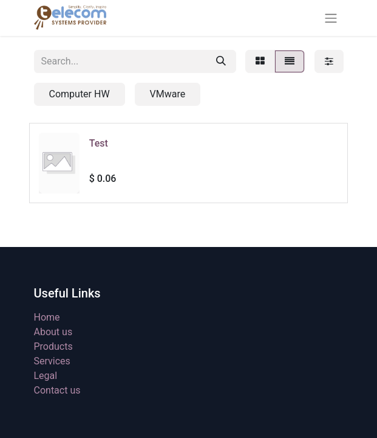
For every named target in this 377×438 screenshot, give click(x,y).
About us (53, 332)
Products (53, 346)
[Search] (221, 61)
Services (52, 361)
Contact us (57, 390)
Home (47, 317)
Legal (46, 375)
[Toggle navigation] (331, 18)
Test (98, 143)
